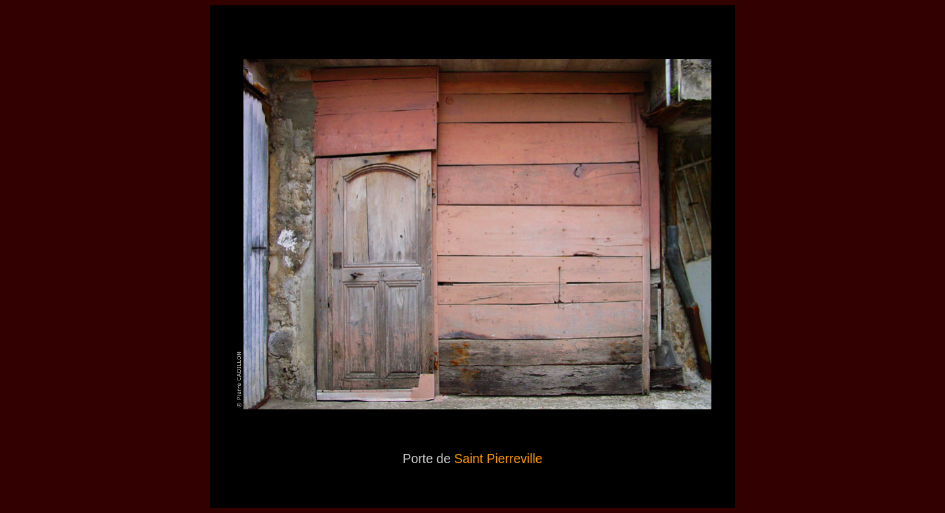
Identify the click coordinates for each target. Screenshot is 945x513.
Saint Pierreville (498, 458)
